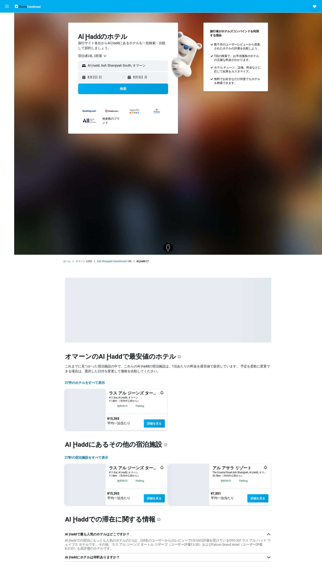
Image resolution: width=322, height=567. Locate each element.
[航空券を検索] (7, 19)
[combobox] (92, 56)
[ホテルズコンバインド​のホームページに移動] (27, 6)
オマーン (80, 261)
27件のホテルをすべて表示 (85, 383)
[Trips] (7, 65)
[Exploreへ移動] (7, 53)
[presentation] (179, 357)
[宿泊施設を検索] (7, 27)
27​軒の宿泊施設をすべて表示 (86, 457)
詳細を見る (154, 423)
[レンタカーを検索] (7, 36)
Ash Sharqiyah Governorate (112, 261)
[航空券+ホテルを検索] (7, 45)
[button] (7, 6)
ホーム (67, 261)
